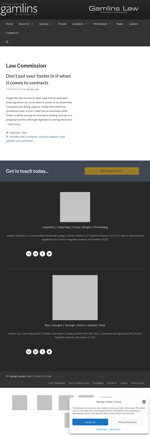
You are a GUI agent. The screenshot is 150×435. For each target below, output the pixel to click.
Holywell (92, 325)
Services (47, 23)
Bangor (86, 227)
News (120, 24)
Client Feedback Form (79, 383)
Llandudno (48, 227)
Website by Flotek (42, 376)
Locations (81, 23)
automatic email (17, 136)
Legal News (14, 132)
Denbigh (70, 325)
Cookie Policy (101, 429)
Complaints (98, 383)
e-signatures (32, 136)
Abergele (57, 325)
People (62, 24)
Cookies (124, 383)
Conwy (76, 227)
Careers (133, 24)
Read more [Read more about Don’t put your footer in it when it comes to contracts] (14, 124)
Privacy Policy (114, 429)
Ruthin (81, 325)
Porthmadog (101, 227)
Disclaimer (112, 383)
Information (103, 23)
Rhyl (47, 325)
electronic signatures (49, 136)
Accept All (90, 422)
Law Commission (24, 140)
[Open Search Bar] (7, 41)
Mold (102, 325)
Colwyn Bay (63, 227)
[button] (143, 401)
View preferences (127, 422)
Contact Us (12, 33)
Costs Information (56, 383)
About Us (27, 23)
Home (9, 24)
